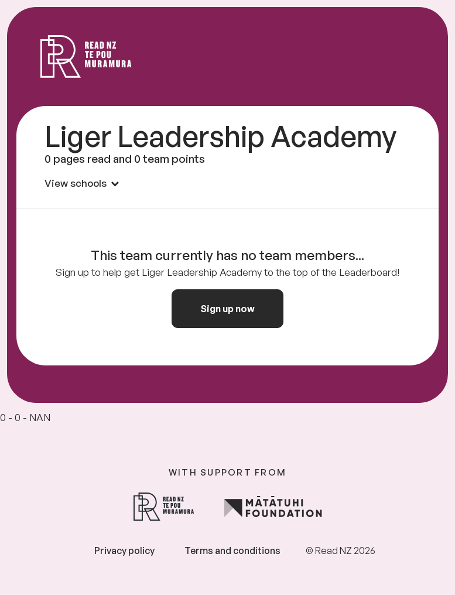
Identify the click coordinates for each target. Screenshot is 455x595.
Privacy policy (124, 550)
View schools (82, 183)
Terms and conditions (232, 550)
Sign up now (227, 308)
